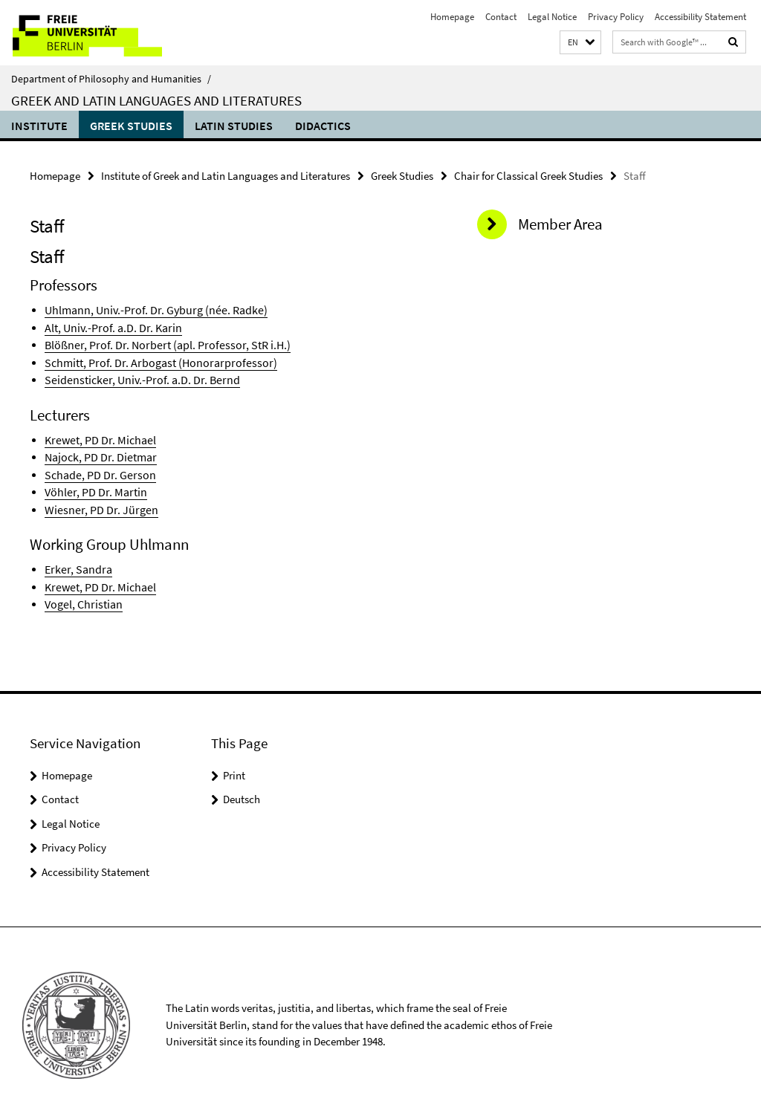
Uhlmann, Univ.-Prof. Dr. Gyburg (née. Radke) (148, 309)
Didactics (323, 125)
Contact (500, 16)
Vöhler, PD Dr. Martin (92, 485)
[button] (580, 42)
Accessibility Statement (700, 16)
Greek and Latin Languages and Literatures (156, 100)
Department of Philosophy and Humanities (111, 79)
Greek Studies (131, 125)
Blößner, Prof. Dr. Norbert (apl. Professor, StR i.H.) (158, 342)
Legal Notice (552, 16)
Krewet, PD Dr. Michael (97, 435)
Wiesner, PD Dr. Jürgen (96, 502)
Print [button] (234, 765)
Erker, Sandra (75, 561)
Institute (39, 125)
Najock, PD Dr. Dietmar (97, 451)
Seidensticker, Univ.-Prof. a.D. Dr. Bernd (134, 376)
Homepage (452, 16)
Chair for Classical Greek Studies (528, 175)
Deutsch (241, 789)
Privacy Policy (616, 16)
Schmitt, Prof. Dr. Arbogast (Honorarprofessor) (150, 359)
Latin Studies (234, 125)
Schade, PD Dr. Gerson (95, 468)
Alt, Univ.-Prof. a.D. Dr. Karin (109, 326)
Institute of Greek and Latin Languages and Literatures (225, 175)
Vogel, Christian (81, 594)
